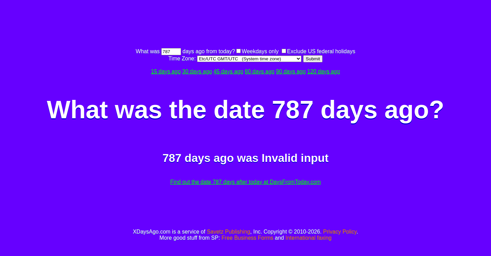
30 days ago (197, 71)
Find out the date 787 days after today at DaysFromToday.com (245, 182)
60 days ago (259, 71)
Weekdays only (260, 51)
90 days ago (291, 71)
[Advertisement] (245, 25)
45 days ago (228, 71)
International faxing (308, 238)
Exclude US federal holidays (321, 51)
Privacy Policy (340, 232)
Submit (313, 58)
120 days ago (323, 71)
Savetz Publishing (228, 232)
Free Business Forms (247, 238)
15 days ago (166, 71)
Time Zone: (182, 58)
